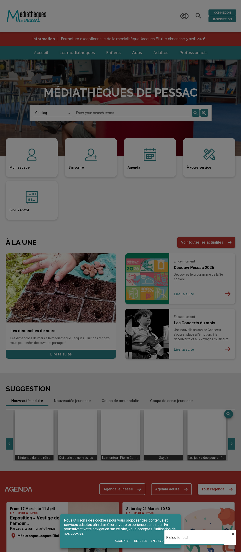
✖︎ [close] (233, 534)
